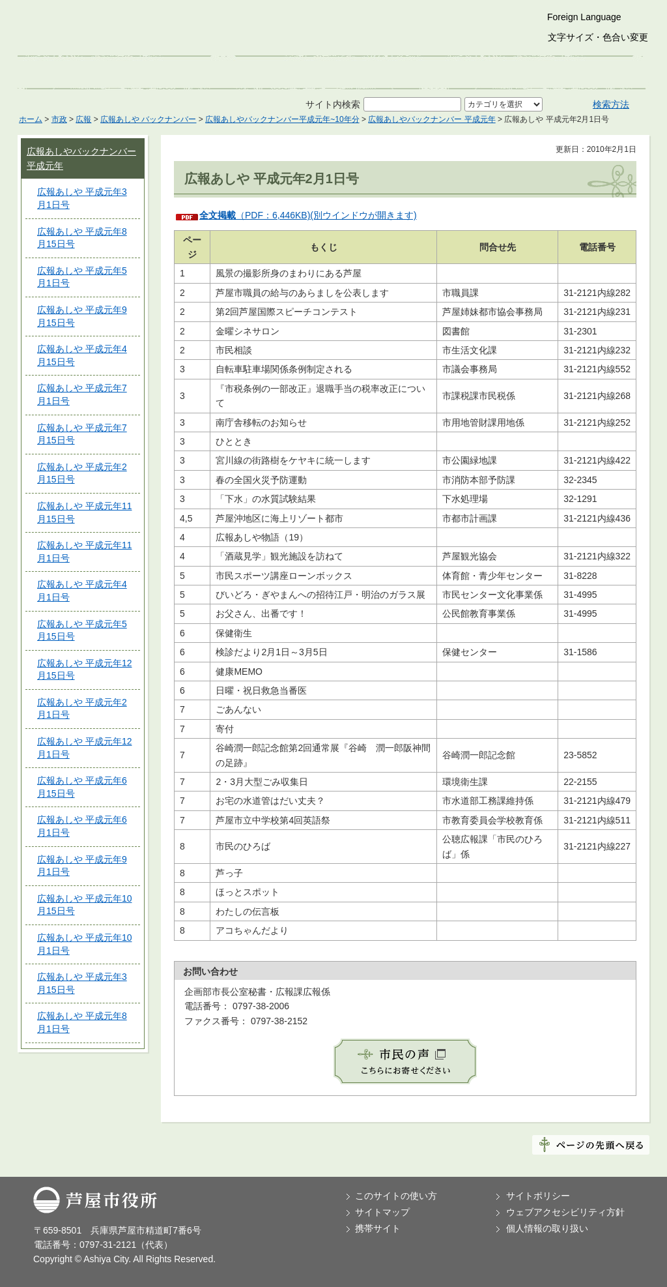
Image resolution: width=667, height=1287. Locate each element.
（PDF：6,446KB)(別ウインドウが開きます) (308, 215)
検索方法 (611, 104)
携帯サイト (378, 1228)
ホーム (30, 119)
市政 (59, 119)
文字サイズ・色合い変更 (598, 37)
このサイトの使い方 (396, 1196)
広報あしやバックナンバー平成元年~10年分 (282, 119)
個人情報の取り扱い (547, 1228)
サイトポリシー (538, 1196)
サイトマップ (382, 1212)
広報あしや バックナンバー (148, 119)
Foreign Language (584, 17)
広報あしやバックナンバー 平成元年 (431, 119)
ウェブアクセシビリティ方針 (565, 1212)
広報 (83, 119)
